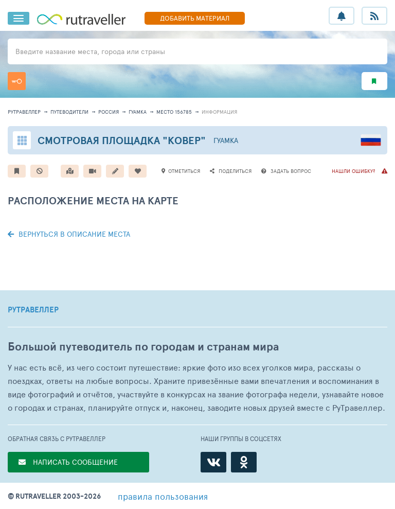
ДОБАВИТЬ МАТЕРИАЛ (194, 18)
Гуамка (138, 111)
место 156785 (174, 111)
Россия (108, 111)
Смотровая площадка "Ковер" (122, 140)
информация (219, 111)
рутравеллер (24, 111)
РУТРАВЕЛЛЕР (33, 310)
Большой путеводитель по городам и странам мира (143, 346)
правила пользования (163, 496)
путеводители (69, 111)
